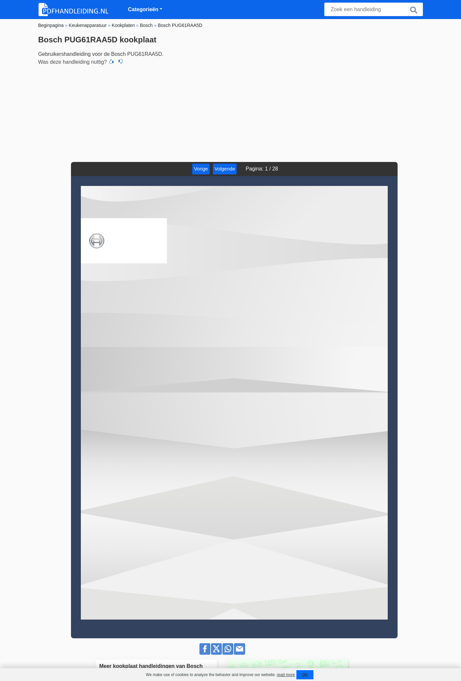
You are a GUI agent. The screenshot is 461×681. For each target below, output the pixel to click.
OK (305, 674)
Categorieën (143, 9)
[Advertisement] (230, 113)
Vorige (201, 168)
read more (286, 674)
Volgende (225, 168)
